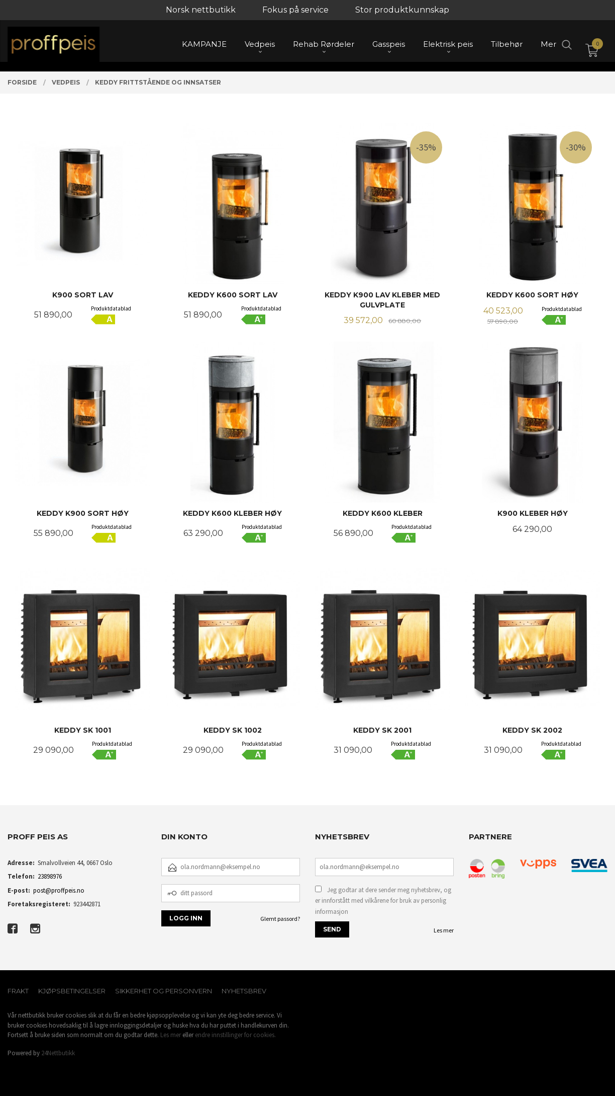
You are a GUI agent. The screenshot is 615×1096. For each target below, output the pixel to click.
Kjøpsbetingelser (72, 991)
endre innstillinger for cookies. (235, 1035)
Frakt (18, 991)
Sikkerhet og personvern (163, 991)
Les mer (444, 930)
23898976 (50, 876)
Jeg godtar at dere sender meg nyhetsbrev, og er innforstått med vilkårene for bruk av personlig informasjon (383, 901)
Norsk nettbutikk (201, 10)
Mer (548, 45)
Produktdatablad (111, 308)
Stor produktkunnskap (402, 10)
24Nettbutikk (58, 1053)
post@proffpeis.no (58, 890)
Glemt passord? (280, 918)
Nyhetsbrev (244, 991)
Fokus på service (295, 10)
